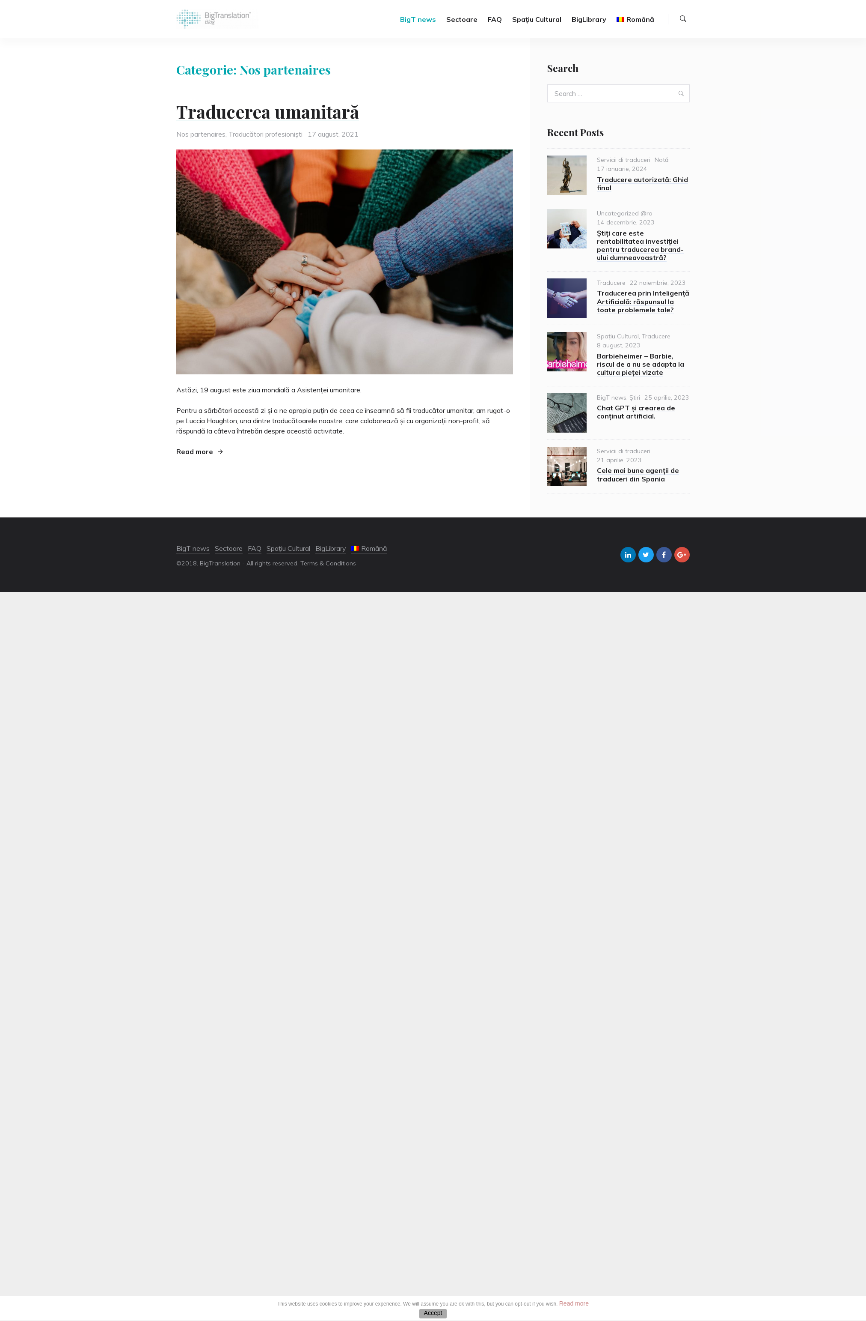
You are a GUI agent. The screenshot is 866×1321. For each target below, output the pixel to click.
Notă (662, 160)
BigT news (418, 19)
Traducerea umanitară (267, 111)
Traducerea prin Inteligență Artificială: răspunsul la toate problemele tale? (643, 301)
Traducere (611, 283)
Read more (199, 451)
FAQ (495, 19)
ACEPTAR (433, 1313)
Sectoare (461, 19)
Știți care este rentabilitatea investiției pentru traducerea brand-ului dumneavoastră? (640, 245)
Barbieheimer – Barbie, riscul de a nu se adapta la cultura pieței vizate (640, 364)
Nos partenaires (200, 134)
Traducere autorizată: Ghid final (642, 183)
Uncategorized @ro (624, 213)
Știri (634, 397)
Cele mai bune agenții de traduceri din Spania (638, 474)
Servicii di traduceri (623, 160)
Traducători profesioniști (265, 134)
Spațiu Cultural (536, 19)
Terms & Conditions (328, 563)
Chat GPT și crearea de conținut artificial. (636, 411)
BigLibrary (589, 19)
